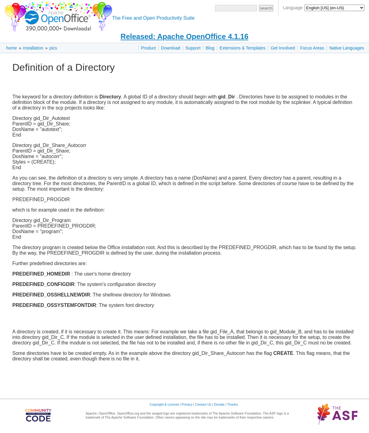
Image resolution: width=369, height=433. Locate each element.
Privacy (187, 404)
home (11, 48)
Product (148, 48)
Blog (210, 48)
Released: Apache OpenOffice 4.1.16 (184, 36)
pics (53, 48)
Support (193, 48)
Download (170, 48)
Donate (219, 404)
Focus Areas (312, 48)
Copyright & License (164, 404)
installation (33, 48)
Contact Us (203, 404)
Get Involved (283, 48)
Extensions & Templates (243, 48)
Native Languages (346, 48)
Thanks (232, 404)
